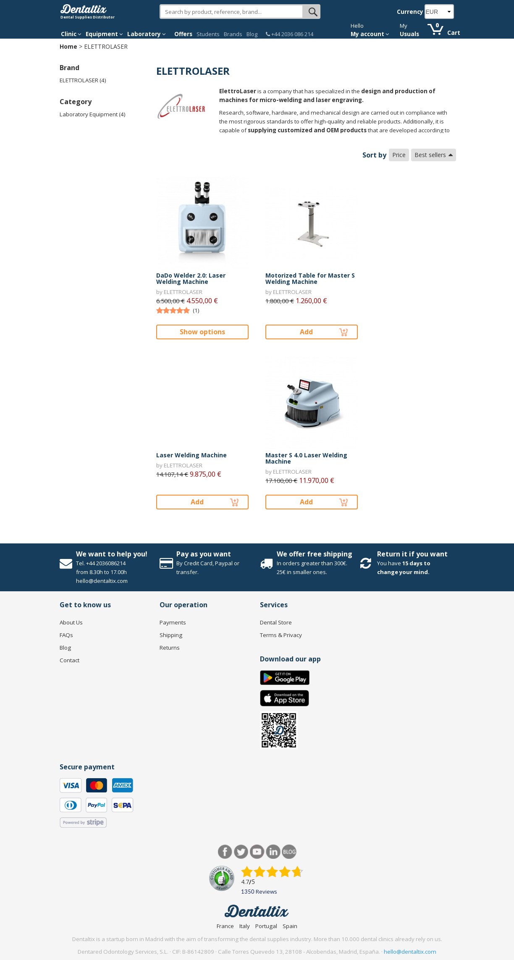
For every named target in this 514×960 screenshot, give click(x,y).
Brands (233, 34)
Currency (410, 12)
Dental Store (276, 622)
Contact (69, 660)
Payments (173, 622)
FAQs (66, 635)
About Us (71, 622)
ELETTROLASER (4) (83, 80)
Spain (290, 926)
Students (208, 34)
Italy (244, 926)
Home (68, 46)
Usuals (409, 34)
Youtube (257, 852)
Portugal (266, 926)
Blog (252, 34)
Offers (183, 34)
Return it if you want (412, 554)
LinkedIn (273, 852)
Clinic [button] (71, 34)
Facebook (225, 852)
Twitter (241, 852)
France (225, 926)
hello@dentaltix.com (410, 951)
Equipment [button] (104, 34)
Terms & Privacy (281, 635)
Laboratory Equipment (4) (93, 114)
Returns (170, 647)
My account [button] (370, 34)
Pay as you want (203, 554)
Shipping (171, 635)
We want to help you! (111, 554)
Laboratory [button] (146, 34)
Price (399, 155)
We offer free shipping (314, 554)
